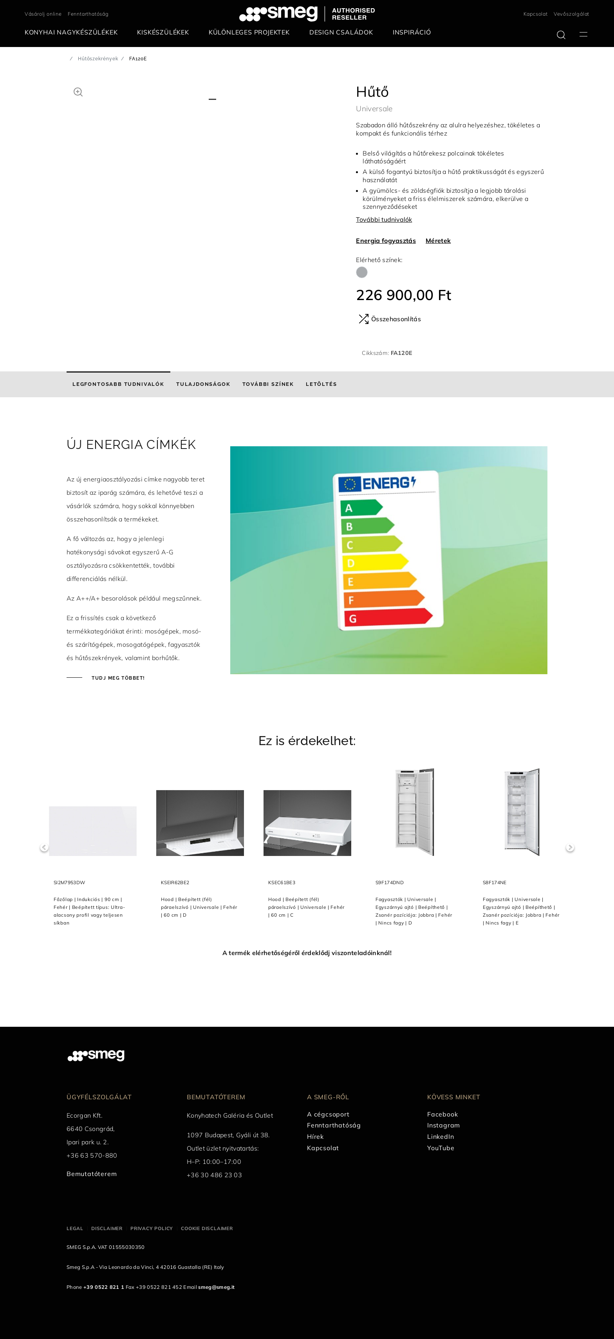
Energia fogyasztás (386, 240)
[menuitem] (73, 32)
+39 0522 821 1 (103, 1287)
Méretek (438, 240)
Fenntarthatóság (88, 14)
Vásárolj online (43, 14)
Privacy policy (151, 1228)
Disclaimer (107, 1228)
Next (570, 847)
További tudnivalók (384, 219)
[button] (78, 91)
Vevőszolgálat (571, 14)
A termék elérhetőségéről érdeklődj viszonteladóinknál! (307, 953)
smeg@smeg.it (216, 1287)
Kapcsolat (536, 14)
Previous (44, 847)
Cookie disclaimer (207, 1228)
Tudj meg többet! (117, 678)
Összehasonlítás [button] (390, 319)
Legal (75, 1228)
